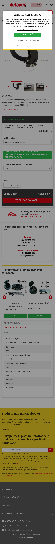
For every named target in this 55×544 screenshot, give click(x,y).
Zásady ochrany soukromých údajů (27, 30)
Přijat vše (27, 35)
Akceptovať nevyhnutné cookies (27, 46)
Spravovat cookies (27, 40)
